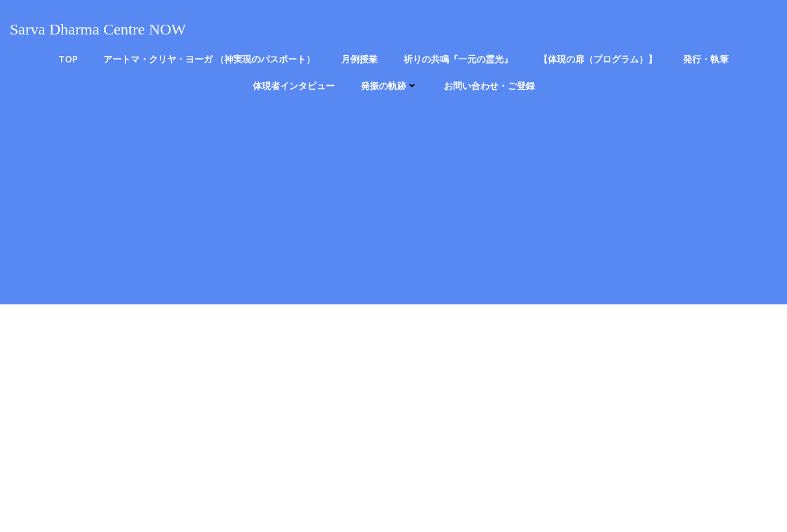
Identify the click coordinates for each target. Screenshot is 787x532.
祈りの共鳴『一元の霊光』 (458, 59)
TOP (67, 59)
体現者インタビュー (294, 85)
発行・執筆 (706, 59)
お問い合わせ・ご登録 (489, 85)
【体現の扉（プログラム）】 (598, 59)
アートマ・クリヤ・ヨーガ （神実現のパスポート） (209, 59)
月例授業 (359, 59)
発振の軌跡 (389, 85)
